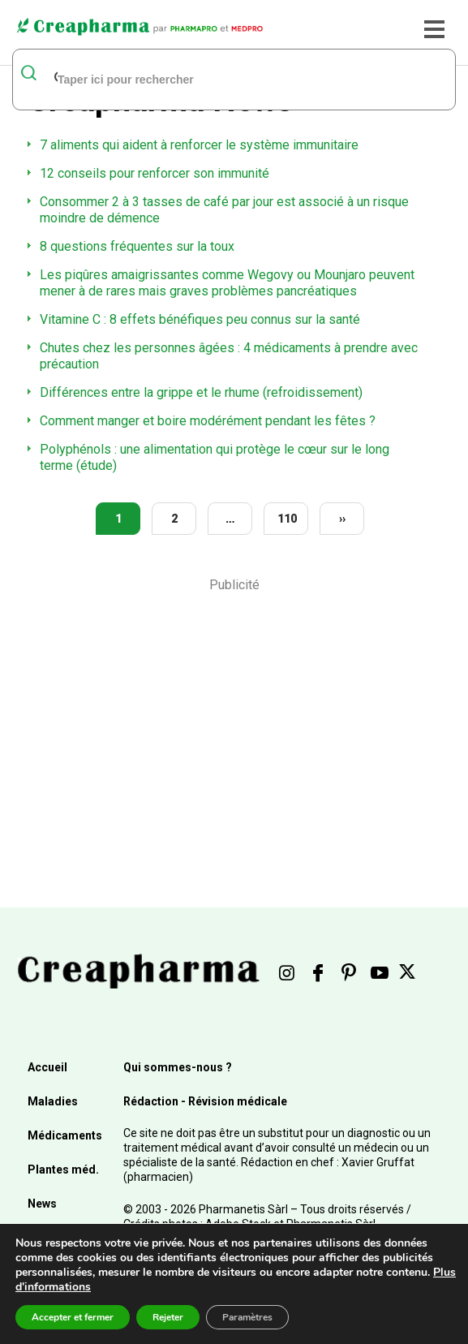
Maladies (53, 1101)
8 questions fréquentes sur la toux (137, 246)
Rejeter (167, 1317)
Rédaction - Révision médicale (205, 1101)
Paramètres (247, 1317)
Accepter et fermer (73, 1317)
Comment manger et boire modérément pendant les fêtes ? (208, 421)
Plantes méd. (63, 1169)
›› (342, 518)
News (42, 1203)
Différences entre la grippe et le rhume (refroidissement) (201, 392)
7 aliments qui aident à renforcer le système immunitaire (199, 145)
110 (287, 518)
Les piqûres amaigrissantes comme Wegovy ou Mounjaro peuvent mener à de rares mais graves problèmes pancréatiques (227, 283)
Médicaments (65, 1135)
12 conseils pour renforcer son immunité (154, 173)
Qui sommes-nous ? (177, 1067)
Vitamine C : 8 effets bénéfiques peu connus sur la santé (200, 319)
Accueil (47, 1067)
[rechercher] (213, 78)
